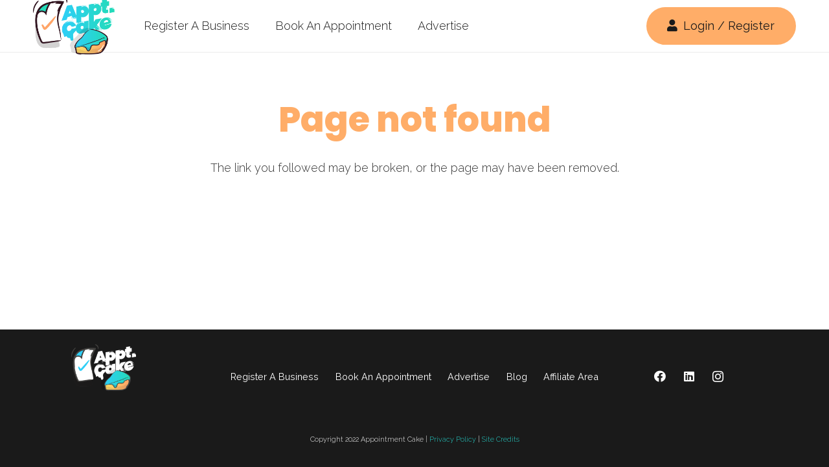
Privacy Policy (452, 439)
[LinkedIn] (688, 376)
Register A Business (275, 376)
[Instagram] (717, 376)
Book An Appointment (383, 376)
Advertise (469, 376)
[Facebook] (659, 376)
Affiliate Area (570, 376)
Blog (516, 376)
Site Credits (500, 439)
